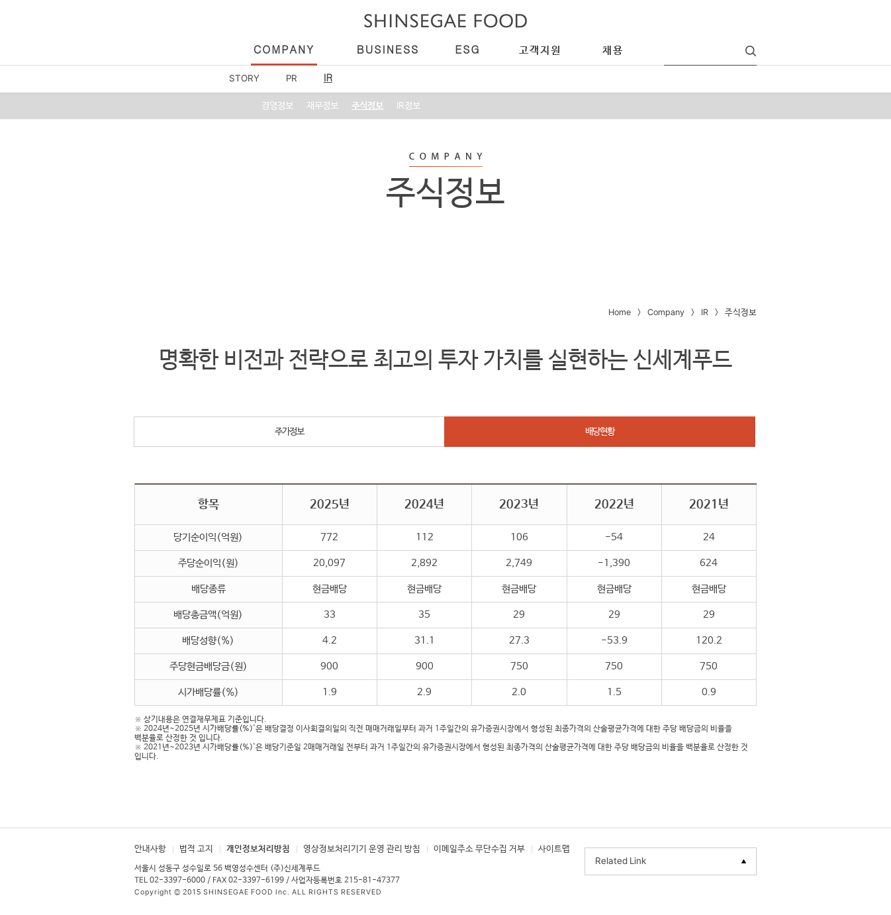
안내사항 (150, 849)
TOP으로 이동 (786, 866)
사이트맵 (554, 849)
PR (291, 78)
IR (328, 78)
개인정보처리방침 (258, 849)
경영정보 (277, 106)
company (284, 50)
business (388, 50)
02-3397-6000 (177, 880)
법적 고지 (196, 849)
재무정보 (322, 106)
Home (619, 313)
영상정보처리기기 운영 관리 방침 (361, 849)
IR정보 (408, 106)
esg (467, 50)
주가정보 (289, 431)
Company (665, 313)
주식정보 (367, 106)
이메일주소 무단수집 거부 (479, 849)
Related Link (620, 861)
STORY (244, 78)
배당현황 (599, 431)
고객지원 (540, 50)
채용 (613, 50)
